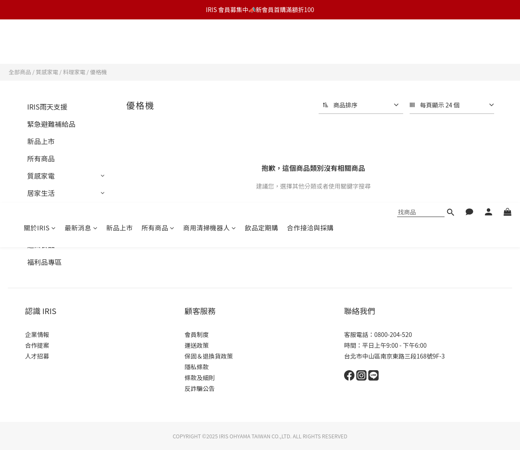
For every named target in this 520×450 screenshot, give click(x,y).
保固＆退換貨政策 (209, 356)
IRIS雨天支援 (47, 106)
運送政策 (197, 345)
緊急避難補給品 (51, 124)
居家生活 (41, 193)
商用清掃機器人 (209, 44)
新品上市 (119, 44)
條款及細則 (200, 377)
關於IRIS (40, 44)
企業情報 (37, 334)
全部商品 (20, 72)
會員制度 (197, 334)
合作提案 (37, 345)
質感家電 (47, 72)
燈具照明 (41, 210)
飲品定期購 (262, 44)
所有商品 (158, 44)
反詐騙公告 (200, 388)
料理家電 (74, 72)
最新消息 (81, 44)
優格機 (98, 72)
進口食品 (41, 244)
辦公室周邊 (44, 227)
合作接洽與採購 (310, 44)
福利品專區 (44, 262)
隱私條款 (197, 366)
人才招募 (37, 356)
